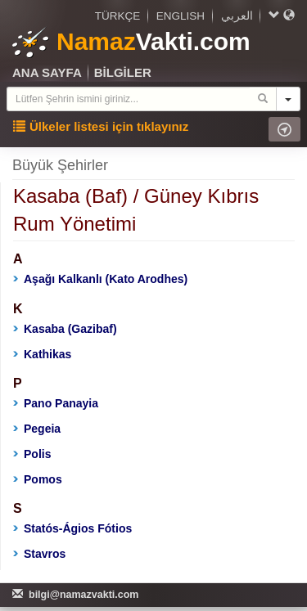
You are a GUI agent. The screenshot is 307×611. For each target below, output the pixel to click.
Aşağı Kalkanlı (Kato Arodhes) (100, 278)
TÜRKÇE (118, 16)
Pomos (37, 479)
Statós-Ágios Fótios (72, 528)
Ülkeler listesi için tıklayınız (100, 126)
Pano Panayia (55, 403)
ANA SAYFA (47, 72)
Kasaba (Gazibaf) (65, 328)
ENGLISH (180, 16)
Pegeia (37, 428)
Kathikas (42, 354)
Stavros (39, 553)
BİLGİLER (122, 72)
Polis (32, 453)
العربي (237, 16)
